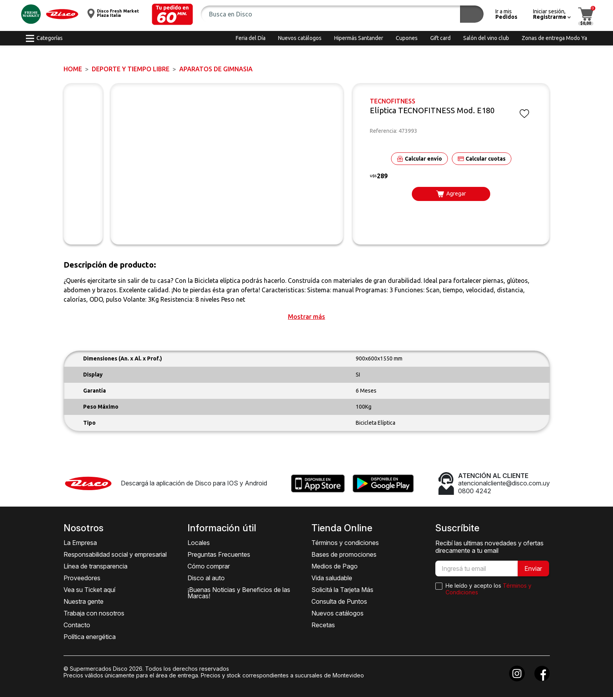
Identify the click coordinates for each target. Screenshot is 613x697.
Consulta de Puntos (339, 601)
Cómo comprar (208, 566)
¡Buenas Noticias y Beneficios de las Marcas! (238, 593)
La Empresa (80, 542)
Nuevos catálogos (337, 613)
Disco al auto (206, 578)
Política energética (90, 637)
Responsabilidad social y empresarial (115, 554)
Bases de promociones (344, 554)
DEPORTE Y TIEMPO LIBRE (130, 68)
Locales (198, 542)
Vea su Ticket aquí (89, 590)
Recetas (323, 625)
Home (73, 68)
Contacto (77, 625)
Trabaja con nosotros (94, 613)
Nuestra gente (84, 601)
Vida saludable (331, 578)
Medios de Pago (334, 566)
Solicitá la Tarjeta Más (342, 590)
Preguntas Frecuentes (218, 554)
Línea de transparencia (95, 566)
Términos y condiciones (345, 542)
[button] (172, 14)
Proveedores (82, 578)
